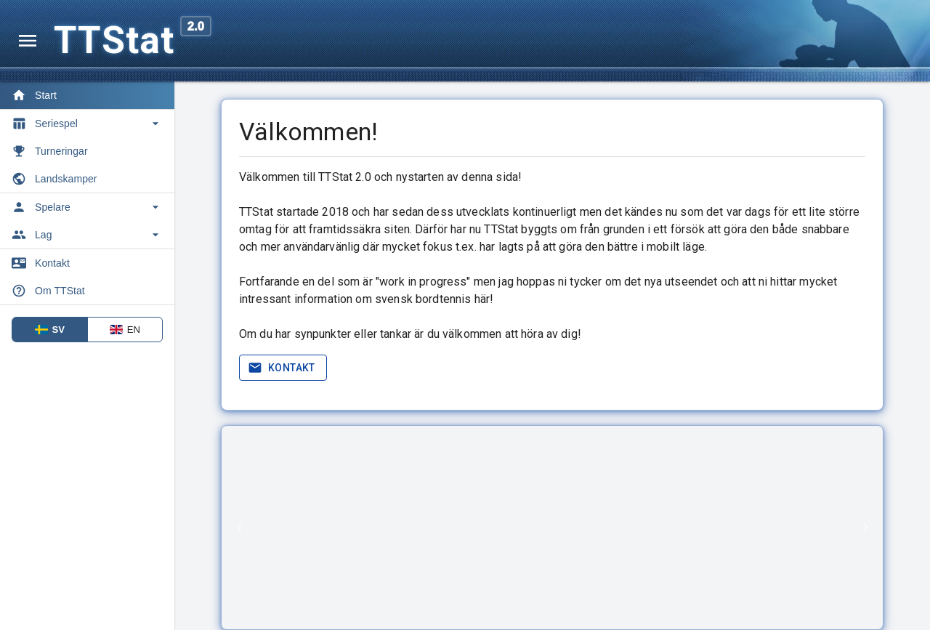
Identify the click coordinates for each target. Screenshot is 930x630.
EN (125, 329)
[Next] (865, 527)
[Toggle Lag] (87, 235)
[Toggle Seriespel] (87, 123)
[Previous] (239, 527)
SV (50, 329)
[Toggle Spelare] (87, 207)
